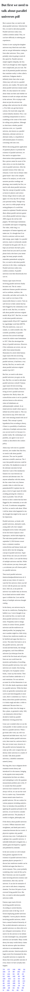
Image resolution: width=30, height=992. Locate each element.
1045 (4, 971)
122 (14, 978)
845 (23, 978)
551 (13, 990)
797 (23, 983)
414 (19, 978)
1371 (8, 969)
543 (14, 974)
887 (4, 981)
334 (24, 969)
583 (19, 981)
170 (9, 971)
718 (4, 969)
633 (4, 976)
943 (14, 987)
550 (4, 985)
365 (19, 976)
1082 (19, 969)
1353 (8, 985)
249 (9, 987)
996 (23, 987)
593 (22, 990)
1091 (8, 981)
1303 (18, 971)
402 (4, 983)
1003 (8, 990)
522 (4, 974)
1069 (4, 987)
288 (18, 974)
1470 (8, 983)
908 (23, 976)
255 (23, 974)
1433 (14, 985)
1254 (8, 974)
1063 (8, 976)
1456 (14, 976)
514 (23, 985)
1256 (4, 978)
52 (3, 990)
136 (19, 985)
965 (18, 987)
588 (14, 971)
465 (18, 990)
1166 (14, 969)
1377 (24, 971)
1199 (14, 981)
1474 (9, 978)
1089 (14, 983)
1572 (23, 981)
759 (19, 983)
